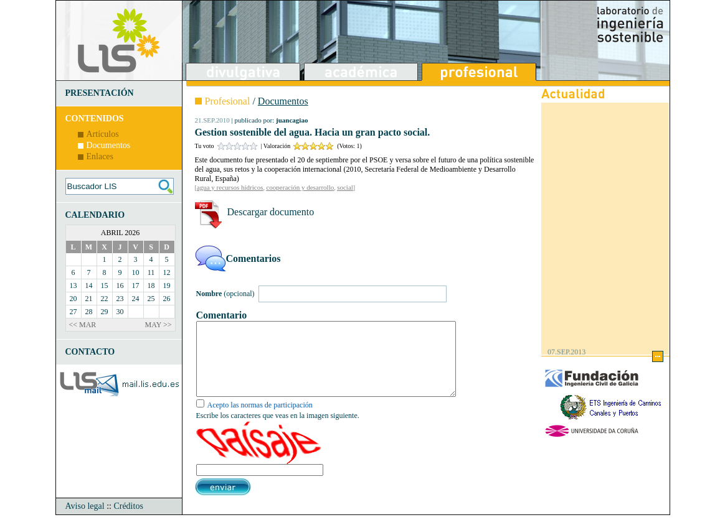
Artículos (103, 134)
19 (167, 285)
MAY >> (158, 324)
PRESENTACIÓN (99, 93)
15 (104, 285)
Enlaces (100, 156)
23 (120, 298)
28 (89, 311)
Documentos (109, 145)
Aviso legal (85, 521)
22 (104, 298)
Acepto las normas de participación (260, 420)
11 (151, 272)
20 (73, 298)
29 (104, 311)
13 (73, 285)
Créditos (128, 521)
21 (89, 298)
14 (89, 285)
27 (73, 311)
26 (167, 298)
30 (120, 311)
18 (151, 285)
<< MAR (83, 324)
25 (151, 298)
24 (136, 298)
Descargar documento (271, 212)
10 (136, 272)
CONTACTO (90, 351)
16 (120, 285)
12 (167, 272)
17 (136, 285)
